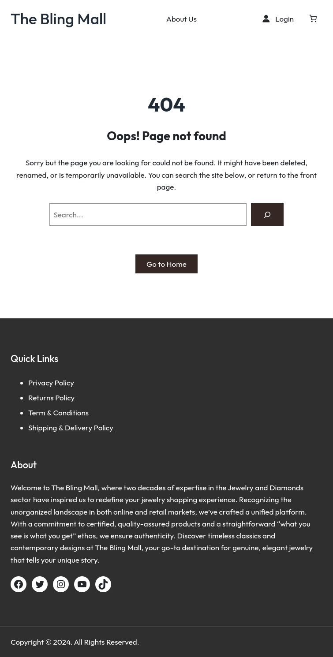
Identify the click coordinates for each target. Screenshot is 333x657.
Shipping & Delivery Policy (70, 427)
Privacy (41, 382)
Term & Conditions (58, 412)
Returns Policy (51, 397)
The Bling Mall (58, 18)
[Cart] (312, 18)
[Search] (267, 214)
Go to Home (166, 264)
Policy (64, 382)
